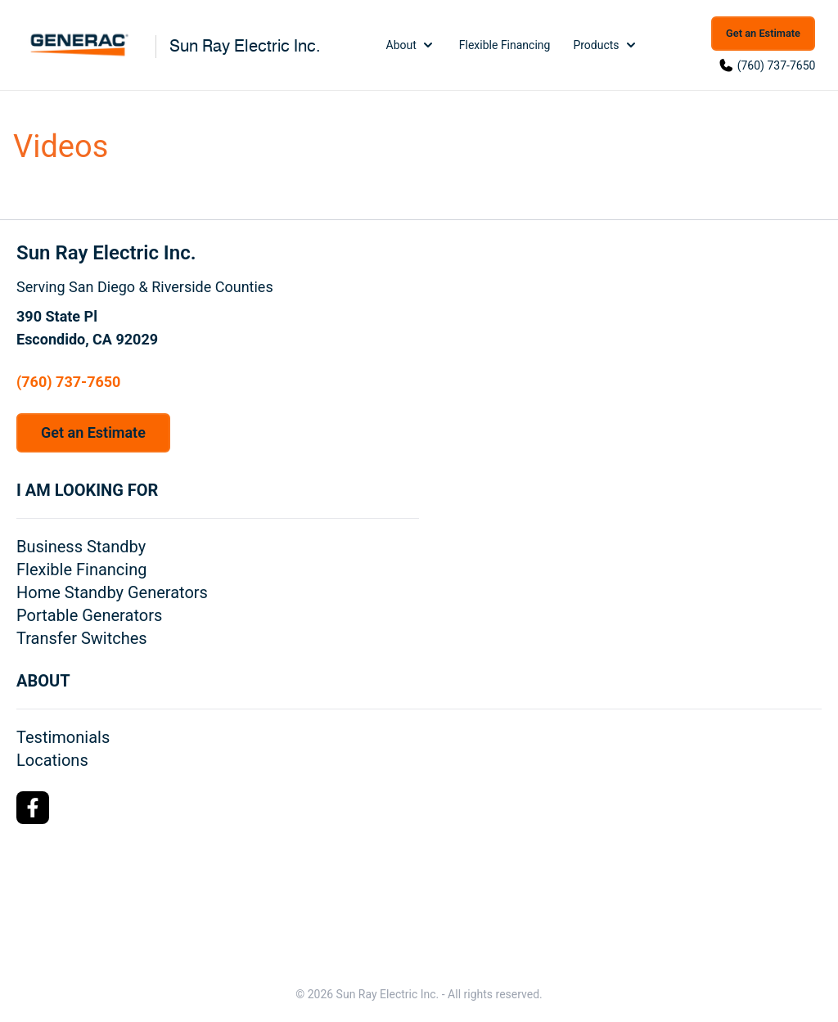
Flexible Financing (505, 45)
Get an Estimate (763, 33)
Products (605, 45)
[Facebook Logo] (32, 807)
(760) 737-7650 (776, 65)
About (411, 45)
